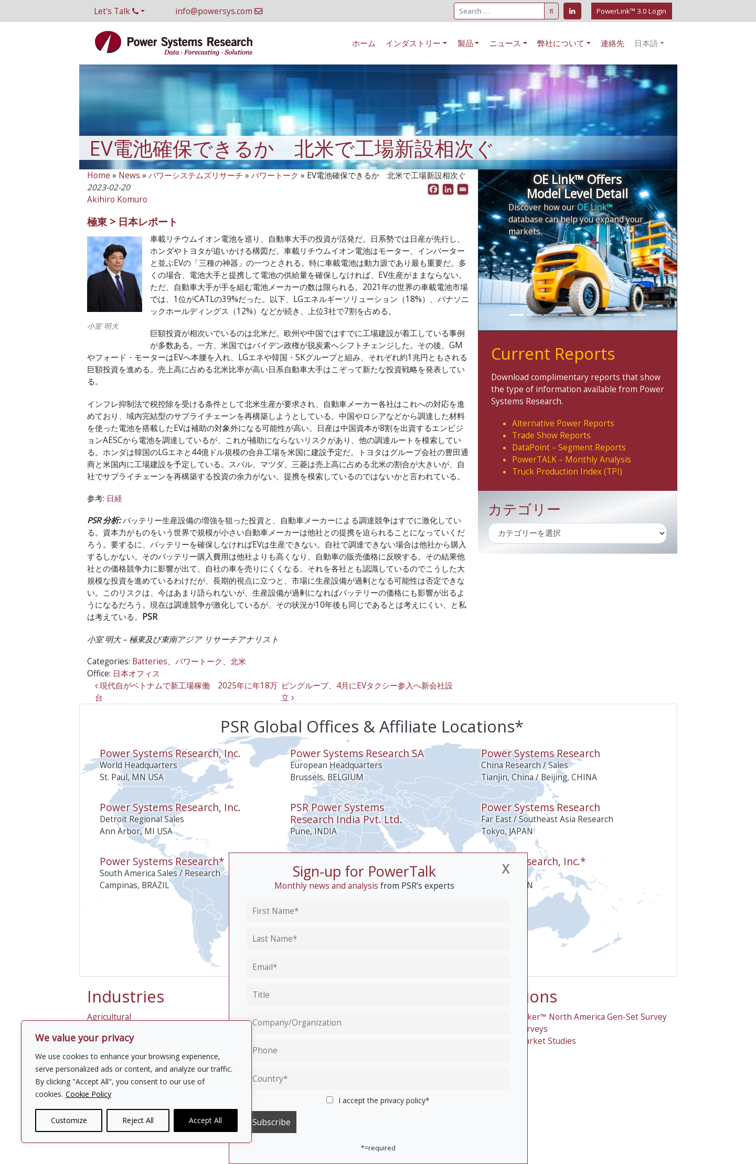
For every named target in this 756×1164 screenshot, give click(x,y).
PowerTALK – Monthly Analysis (571, 459)
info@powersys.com (218, 11)
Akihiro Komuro (117, 199)
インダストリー (413, 43)
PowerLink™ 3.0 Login (631, 11)
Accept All (205, 1120)
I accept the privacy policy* (378, 1100)
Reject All (138, 1120)
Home (98, 175)
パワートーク (275, 175)
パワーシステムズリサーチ (195, 175)
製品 (465, 43)
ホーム (364, 43)
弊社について (560, 43)
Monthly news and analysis (326, 885)
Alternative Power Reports (563, 423)
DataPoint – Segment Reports (569, 447)
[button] (493, 250)
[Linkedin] (448, 189)
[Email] (462, 189)
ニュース (505, 43)
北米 (238, 661)
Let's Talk (116, 11)
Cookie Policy (88, 1094)
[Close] (505, 869)
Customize (69, 1120)
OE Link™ (595, 207)
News (129, 175)
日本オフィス (136, 673)
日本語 (646, 43)
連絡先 (612, 43)
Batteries (149, 661)
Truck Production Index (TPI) (567, 471)
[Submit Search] (551, 11)
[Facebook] (433, 189)
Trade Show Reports (551, 435)
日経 (114, 498)
